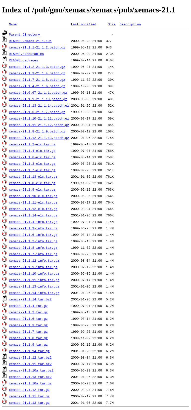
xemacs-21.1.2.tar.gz (28, 312)
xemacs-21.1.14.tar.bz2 (30, 299)
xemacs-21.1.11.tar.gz (29, 396)
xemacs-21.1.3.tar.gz (28, 325)
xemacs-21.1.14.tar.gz (29, 351)
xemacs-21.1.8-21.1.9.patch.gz (37, 131)
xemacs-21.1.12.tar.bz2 (30, 357)
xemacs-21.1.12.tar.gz (29, 389)
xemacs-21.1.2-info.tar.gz (33, 241)
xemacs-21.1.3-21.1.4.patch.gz (37, 73)
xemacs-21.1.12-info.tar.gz (34, 260)
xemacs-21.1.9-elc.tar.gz (32, 189)
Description (130, 24)
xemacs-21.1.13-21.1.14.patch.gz (39, 105)
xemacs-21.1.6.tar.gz (28, 318)
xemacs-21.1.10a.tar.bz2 (31, 370)
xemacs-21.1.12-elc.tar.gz (33, 208)
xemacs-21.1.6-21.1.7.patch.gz (37, 112)
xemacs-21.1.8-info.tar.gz (33, 247)
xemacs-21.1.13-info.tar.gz (34, 286)
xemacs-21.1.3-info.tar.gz (33, 228)
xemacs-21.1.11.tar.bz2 (30, 364)
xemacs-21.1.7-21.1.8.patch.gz (37, 79)
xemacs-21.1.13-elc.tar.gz (33, 176)
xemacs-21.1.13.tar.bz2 (30, 376)
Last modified (83, 24)
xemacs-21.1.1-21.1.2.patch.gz (37, 47)
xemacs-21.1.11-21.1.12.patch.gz (39, 125)
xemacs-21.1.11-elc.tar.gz (33, 202)
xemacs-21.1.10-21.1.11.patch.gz (39, 118)
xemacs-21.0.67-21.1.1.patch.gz (38, 92)
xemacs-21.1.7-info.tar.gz (33, 254)
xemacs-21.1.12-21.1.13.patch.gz (39, 137)
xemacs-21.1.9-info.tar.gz (33, 267)
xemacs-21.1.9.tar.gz (28, 344)
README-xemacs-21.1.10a (30, 41)
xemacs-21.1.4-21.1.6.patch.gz (37, 86)
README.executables (26, 53)
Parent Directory (24, 34)
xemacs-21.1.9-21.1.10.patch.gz (38, 99)
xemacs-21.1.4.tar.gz (28, 305)
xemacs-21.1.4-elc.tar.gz (32, 150)
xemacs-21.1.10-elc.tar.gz (33, 196)
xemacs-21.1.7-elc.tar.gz (32, 170)
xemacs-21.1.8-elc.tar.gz (32, 183)
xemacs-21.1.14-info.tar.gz (34, 292)
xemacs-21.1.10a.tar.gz (30, 383)
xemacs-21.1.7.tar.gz (28, 331)
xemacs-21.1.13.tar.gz (29, 402)
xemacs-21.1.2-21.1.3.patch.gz (37, 66)
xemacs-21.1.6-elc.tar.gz (32, 157)
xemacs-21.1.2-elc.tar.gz (32, 144)
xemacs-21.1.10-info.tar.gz (34, 273)
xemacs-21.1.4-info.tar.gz (33, 221)
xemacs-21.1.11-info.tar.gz (34, 280)
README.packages (23, 60)
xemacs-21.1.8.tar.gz (28, 338)
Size (112, 24)
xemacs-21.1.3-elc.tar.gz (32, 163)
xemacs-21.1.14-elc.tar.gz (33, 215)
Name (13, 24)
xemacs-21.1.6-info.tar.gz (33, 234)
